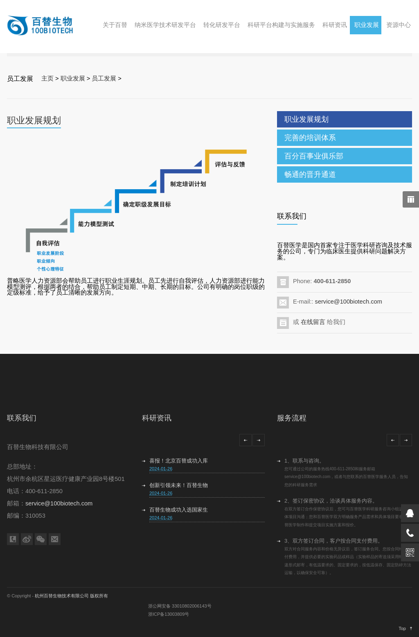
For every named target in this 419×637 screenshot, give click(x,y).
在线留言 (313, 322)
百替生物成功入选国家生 (178, 510)
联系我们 (21, 418)
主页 (47, 78)
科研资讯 (334, 25)
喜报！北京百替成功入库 (178, 461)
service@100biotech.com (348, 301)
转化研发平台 (221, 25)
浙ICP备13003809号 (168, 614)
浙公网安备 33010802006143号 (180, 605)
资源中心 (398, 25)
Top (402, 628)
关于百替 (115, 25)
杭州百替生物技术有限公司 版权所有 (71, 595)
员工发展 (104, 78)
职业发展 (366, 25)
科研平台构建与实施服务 (281, 25)
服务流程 (291, 418)
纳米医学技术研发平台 (165, 25)
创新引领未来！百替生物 (178, 485)
